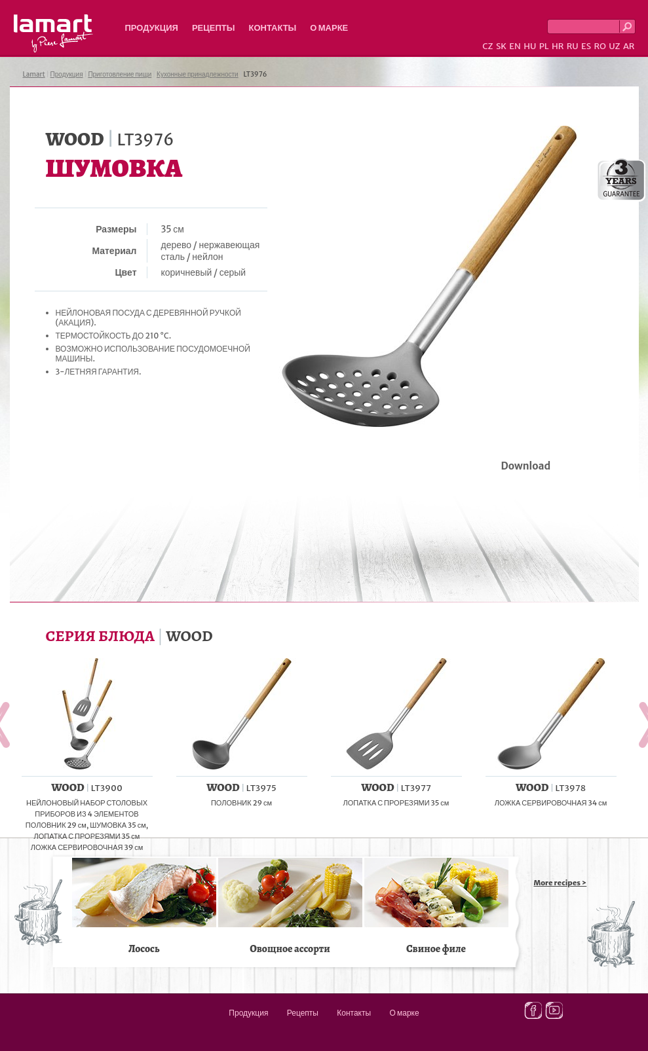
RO (599, 46)
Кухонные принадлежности (197, 74)
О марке (329, 27)
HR (557, 46)
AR (629, 46)
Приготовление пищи (119, 74)
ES (586, 46)
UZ (614, 46)
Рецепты (213, 27)
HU (530, 46)
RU (573, 46)
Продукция (151, 27)
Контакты (272, 27)
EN (515, 46)
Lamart (53, 33)
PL (544, 46)
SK (501, 46)
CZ (487, 46)
